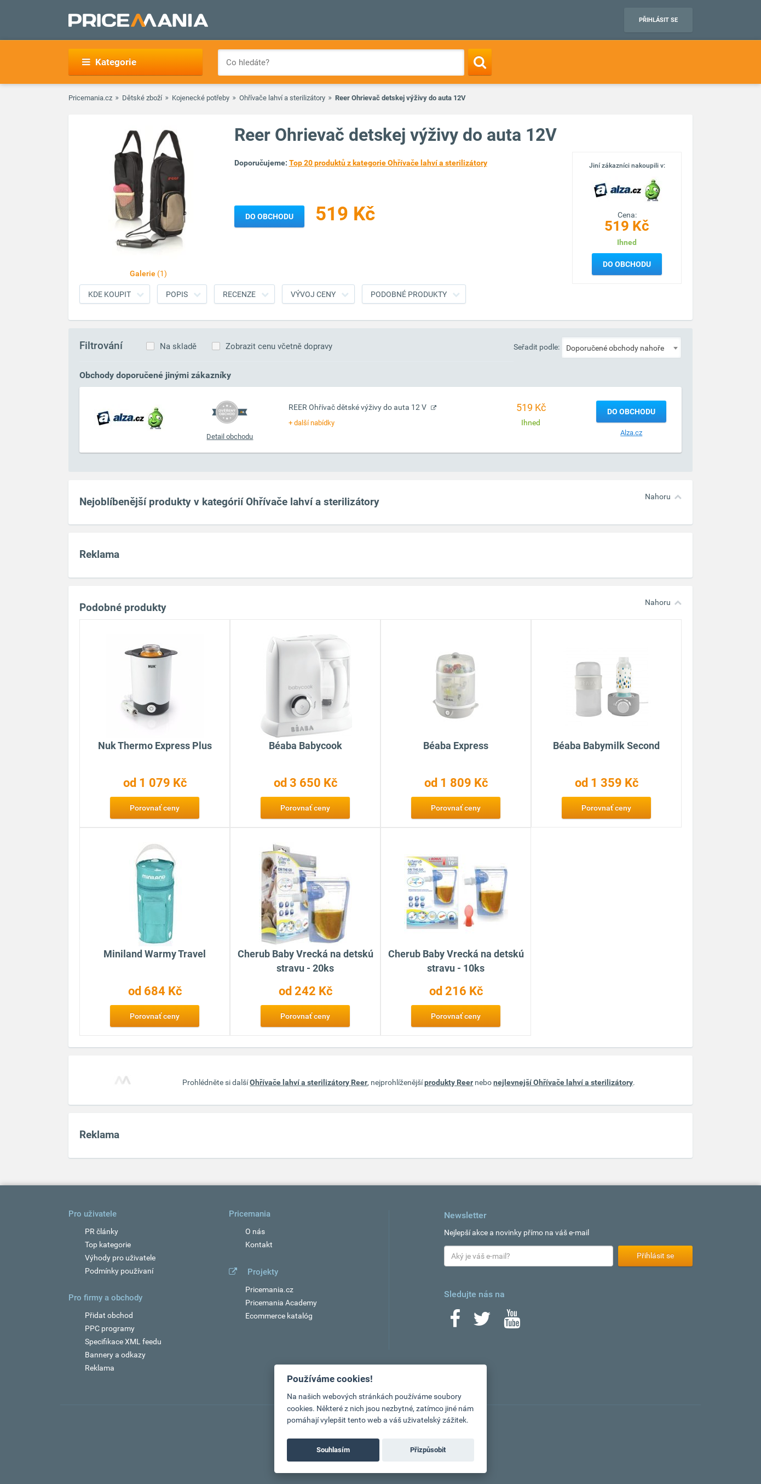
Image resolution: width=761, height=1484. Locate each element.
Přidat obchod (109, 1315)
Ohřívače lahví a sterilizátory (282, 98)
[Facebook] (455, 1322)
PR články (101, 1231)
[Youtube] (512, 1322)
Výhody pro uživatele (120, 1257)
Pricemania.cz (90, 98)
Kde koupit (109, 294)
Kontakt (259, 1244)
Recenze (239, 294)
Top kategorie (108, 1244)
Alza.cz (631, 433)
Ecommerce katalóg (279, 1315)
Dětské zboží (142, 98)
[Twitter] (482, 1322)
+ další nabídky (312, 423)
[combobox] (621, 347)
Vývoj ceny (313, 294)
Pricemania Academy (281, 1302)
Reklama (99, 1367)
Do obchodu (627, 264)
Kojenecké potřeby (200, 98)
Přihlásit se (658, 20)
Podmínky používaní (119, 1270)
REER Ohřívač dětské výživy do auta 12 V (358, 407)
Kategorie (109, 61)
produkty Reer (448, 1082)
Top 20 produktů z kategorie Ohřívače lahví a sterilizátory (388, 162)
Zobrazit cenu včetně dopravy (279, 346)
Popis (177, 294)
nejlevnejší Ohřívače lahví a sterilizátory (563, 1082)
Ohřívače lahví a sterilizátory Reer (308, 1082)
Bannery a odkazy (115, 1354)
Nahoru (658, 496)
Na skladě (178, 346)
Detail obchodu (229, 436)
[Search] (480, 62)
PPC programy (110, 1328)
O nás (255, 1231)
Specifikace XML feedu (123, 1341)
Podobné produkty (409, 294)
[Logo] (626, 189)
